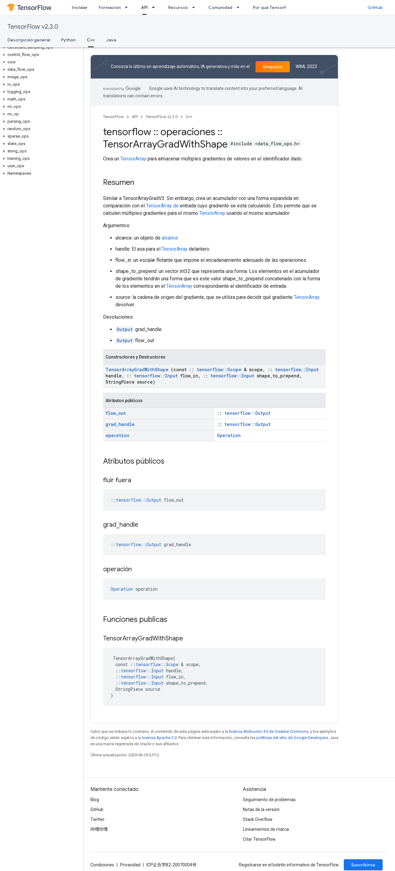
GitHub (375, 7)
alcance (170, 238)
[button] (40, 47)
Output (125, 329)
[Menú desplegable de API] (155, 7)
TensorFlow (113, 116)
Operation (229, 435)
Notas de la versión (261, 809)
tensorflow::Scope (219, 369)
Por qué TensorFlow (273, 7)
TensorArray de (162, 206)
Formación (110, 7)
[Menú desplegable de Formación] (128, 7)
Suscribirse (363, 865)
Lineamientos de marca (266, 829)
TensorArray (133, 159)
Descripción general (28, 40)
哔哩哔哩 (99, 829)
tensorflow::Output (247, 413)
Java (111, 40)
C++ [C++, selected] (91, 40)
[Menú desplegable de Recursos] (195, 7)
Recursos (178, 7)
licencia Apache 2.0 (159, 737)
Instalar (80, 7)
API (135, 116)
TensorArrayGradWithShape (137, 369)
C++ (188, 116)
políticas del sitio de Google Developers (292, 737)
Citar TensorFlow (259, 839)
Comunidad (220, 7)
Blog (94, 799)
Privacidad (130, 864)
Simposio (272, 67)
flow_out (116, 413)
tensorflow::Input (297, 369)
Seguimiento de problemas (269, 799)
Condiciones (102, 864)
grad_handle (120, 424)
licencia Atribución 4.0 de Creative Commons (268, 731)
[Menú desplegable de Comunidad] (239, 7)
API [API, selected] (144, 7)
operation (117, 435)
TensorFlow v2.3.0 (32, 27)
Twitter (97, 819)
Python (68, 40)
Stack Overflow (257, 819)
